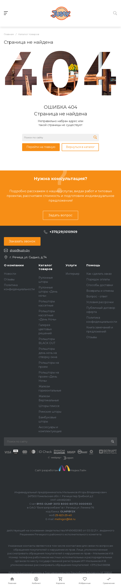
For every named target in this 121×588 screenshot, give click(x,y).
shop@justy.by (20, 250)
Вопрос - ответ (96, 296)
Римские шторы (50, 411)
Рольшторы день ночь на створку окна (48, 353)
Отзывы (9, 279)
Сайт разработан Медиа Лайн (60, 470)
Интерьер (72, 273)
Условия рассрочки (100, 302)
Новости (10, 273)
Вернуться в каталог (80, 147)
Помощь (93, 265)
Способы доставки (99, 285)
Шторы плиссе (49, 406)
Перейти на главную (40, 147)
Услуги (71, 265)
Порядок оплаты (98, 279)
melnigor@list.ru (65, 519)
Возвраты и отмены (100, 291)
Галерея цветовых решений (45, 329)
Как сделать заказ (99, 273)
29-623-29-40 (63, 515)
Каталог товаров (45, 267)
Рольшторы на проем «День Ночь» (49, 376)
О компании (14, 265)
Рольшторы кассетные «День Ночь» (47, 315)
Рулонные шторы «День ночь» (48, 291)
